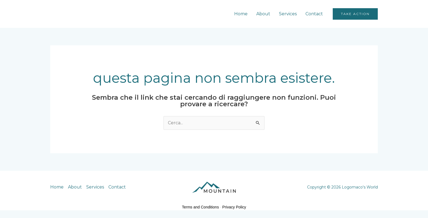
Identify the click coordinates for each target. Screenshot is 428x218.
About (263, 13)
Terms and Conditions (200, 207)
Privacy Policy (234, 207)
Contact (314, 13)
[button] (355, 14)
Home (241, 13)
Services (288, 13)
